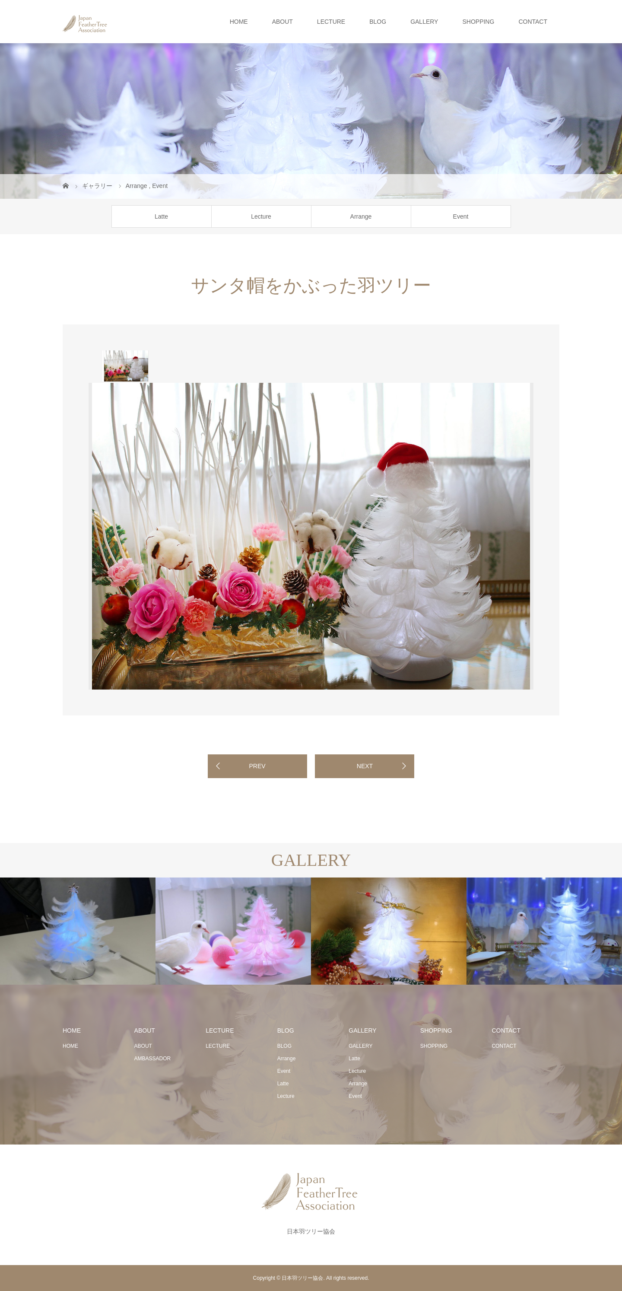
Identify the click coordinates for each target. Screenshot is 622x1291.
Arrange (361, 216)
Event (461, 216)
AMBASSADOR (152, 1059)
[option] (125, 366)
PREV (257, 766)
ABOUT (282, 21)
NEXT (365, 766)
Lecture (261, 216)
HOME (239, 21)
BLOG (377, 21)
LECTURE (331, 21)
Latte (161, 216)
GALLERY (424, 21)
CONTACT (532, 21)
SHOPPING (478, 21)
